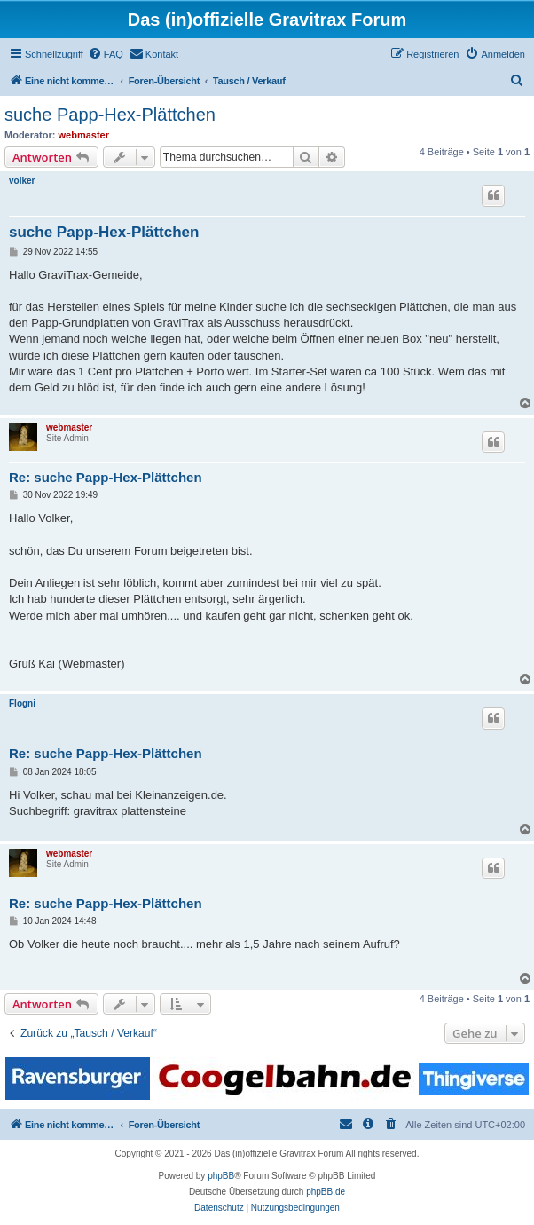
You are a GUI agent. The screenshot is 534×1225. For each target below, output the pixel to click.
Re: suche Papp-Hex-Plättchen (105, 477)
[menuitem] (105, 54)
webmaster (84, 135)
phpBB (221, 1176)
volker (22, 181)
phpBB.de (325, 1192)
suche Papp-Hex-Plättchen (110, 114)
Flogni (22, 703)
